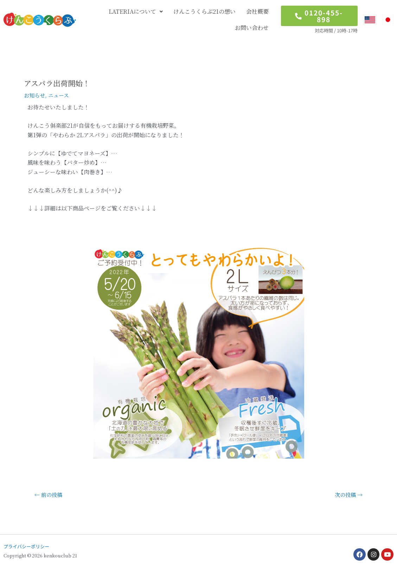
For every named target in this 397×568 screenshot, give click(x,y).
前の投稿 (49, 495)
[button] (135, 12)
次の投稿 (347, 495)
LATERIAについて (136, 11)
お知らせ (35, 95)
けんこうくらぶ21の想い (204, 11)
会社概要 (257, 11)
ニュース (61, 95)
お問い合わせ (252, 28)
